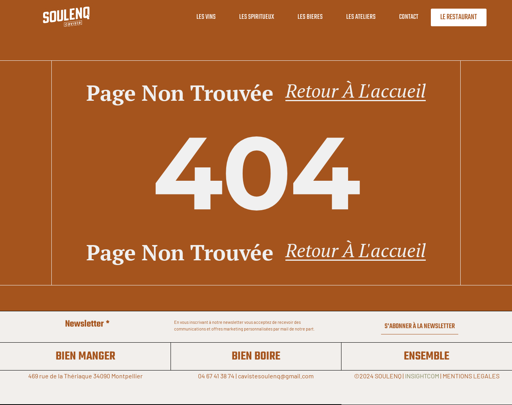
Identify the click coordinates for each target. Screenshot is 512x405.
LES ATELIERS (355, 17)
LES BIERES (305, 17)
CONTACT (403, 17)
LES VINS (201, 17)
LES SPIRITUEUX (251, 17)
